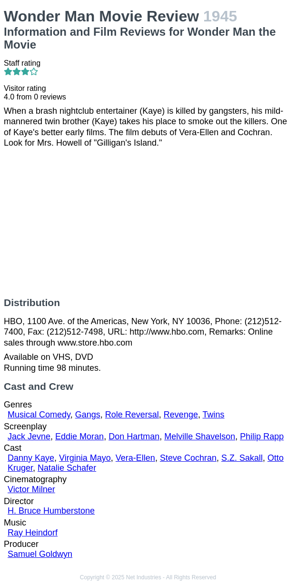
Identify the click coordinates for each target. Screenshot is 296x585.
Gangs (87, 414)
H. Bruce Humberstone (51, 511)
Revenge (181, 414)
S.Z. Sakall (242, 458)
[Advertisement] (148, 222)
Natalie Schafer (67, 468)
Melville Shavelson (199, 436)
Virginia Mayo (85, 458)
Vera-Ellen (135, 458)
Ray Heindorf (33, 532)
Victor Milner (31, 489)
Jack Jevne (29, 436)
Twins (214, 414)
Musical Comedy (39, 414)
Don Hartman (134, 436)
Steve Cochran (188, 458)
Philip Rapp (262, 436)
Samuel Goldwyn (40, 554)
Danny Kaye (31, 458)
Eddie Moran (79, 436)
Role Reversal (132, 414)
